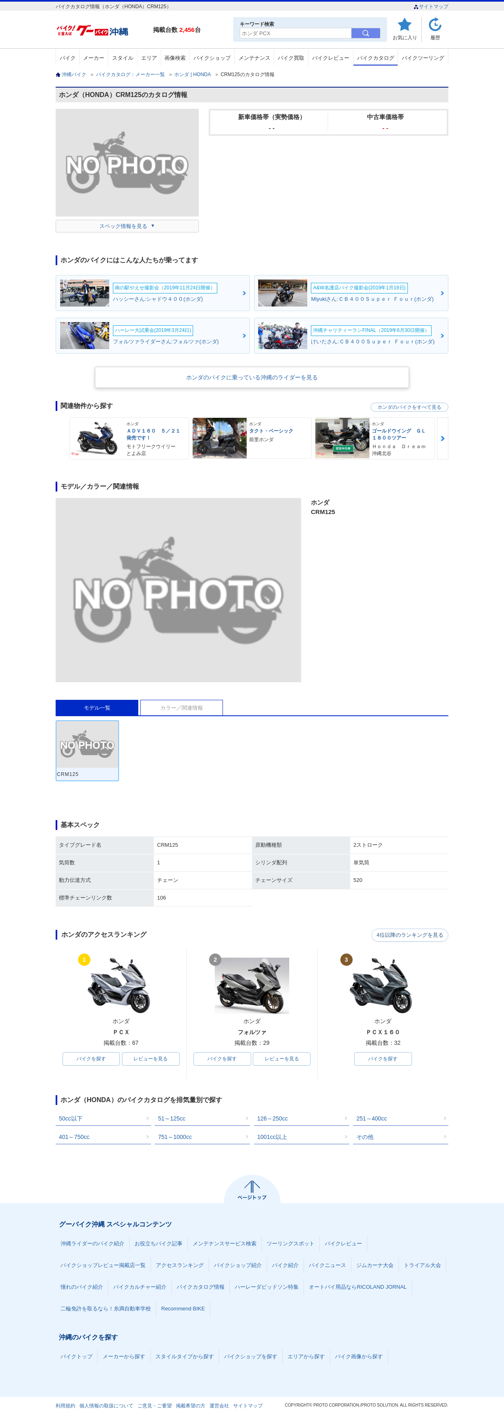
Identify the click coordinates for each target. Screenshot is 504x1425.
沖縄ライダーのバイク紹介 (92, 1244)
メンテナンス (254, 58)
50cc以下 (71, 1119)
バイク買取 (291, 58)
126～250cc (272, 1119)
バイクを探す (91, 1059)
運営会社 (219, 1406)
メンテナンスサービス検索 (224, 1244)
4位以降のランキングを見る (410, 935)
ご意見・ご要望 (154, 1406)
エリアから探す (306, 1357)
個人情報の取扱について (106, 1406)
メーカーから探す (124, 1357)
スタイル (122, 58)
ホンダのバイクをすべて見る (409, 407)
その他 (365, 1137)
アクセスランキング (180, 1266)
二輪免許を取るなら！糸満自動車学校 (106, 1309)
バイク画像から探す (359, 1357)
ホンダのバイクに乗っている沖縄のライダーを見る (252, 377)
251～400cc (371, 1119)
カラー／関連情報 (181, 708)
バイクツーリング (423, 58)
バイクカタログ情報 (201, 1287)
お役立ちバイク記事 (158, 1244)
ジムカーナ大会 (375, 1266)
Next (442, 438)
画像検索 (175, 58)
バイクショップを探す (250, 1357)
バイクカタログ (375, 58)
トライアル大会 (422, 1266)
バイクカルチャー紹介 (139, 1287)
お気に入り (405, 37)
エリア (149, 58)
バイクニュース (327, 1266)
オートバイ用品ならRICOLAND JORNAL (358, 1287)
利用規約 (65, 1406)
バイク (68, 58)
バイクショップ (212, 58)
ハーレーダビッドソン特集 (267, 1287)
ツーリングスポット (291, 1244)
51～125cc (171, 1119)
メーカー (93, 58)
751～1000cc (175, 1137)
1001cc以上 (272, 1137)
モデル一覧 (97, 708)
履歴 (435, 37)
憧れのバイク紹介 (82, 1287)
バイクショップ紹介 (238, 1266)
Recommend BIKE (183, 1309)
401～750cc (74, 1137)
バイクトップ (76, 1357)
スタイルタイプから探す (184, 1357)
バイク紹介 (285, 1266)
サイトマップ (431, 6)
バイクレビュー (330, 58)
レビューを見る (150, 1059)
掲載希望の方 (190, 1406)
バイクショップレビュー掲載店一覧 (103, 1266)
